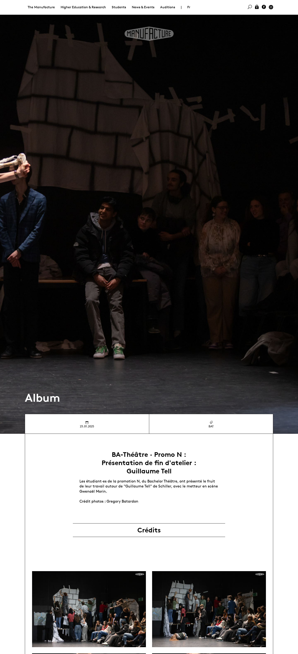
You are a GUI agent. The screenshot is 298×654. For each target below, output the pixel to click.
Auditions (167, 7)
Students (119, 7)
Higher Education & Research (83, 7)
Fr (188, 7)
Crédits (149, 530)
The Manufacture (41, 7)
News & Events (143, 7)
